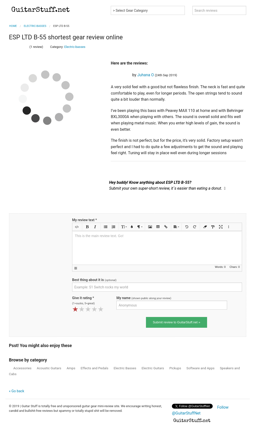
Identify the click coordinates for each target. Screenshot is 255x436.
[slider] (19, 46)
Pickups (174, 368)
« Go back (16, 391)
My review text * (84, 220)
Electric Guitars (152, 368)
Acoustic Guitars (48, 368)
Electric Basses (124, 368)
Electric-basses (75, 47)
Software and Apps (200, 368)
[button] (77, 227)
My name (143, 298)
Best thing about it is (94, 280)
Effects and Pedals (93, 368)
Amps (70, 368)
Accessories (22, 368)
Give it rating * (83, 300)
